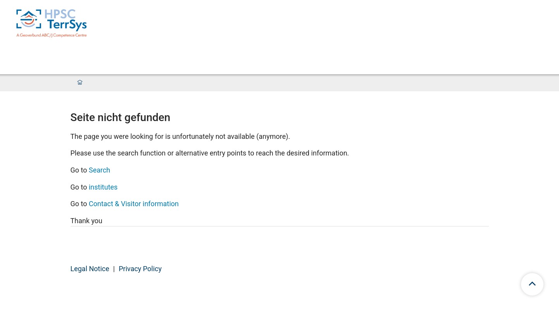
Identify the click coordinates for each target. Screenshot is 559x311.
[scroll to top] (532, 284)
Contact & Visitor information (134, 204)
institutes (103, 187)
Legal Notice (90, 269)
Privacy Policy (140, 269)
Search (99, 170)
